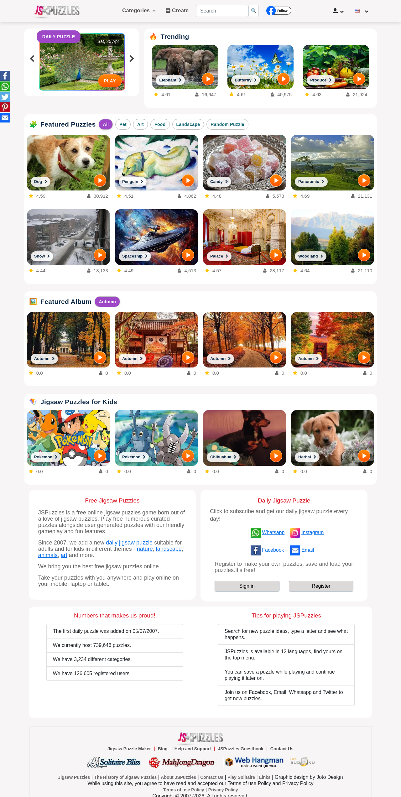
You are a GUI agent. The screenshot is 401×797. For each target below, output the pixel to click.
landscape (169, 549)
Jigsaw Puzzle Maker (129, 748)
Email (307, 550)
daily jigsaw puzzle (129, 542)
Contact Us (282, 748)
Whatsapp (273, 532)
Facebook (273, 550)
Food (159, 124)
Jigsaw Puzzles (74, 777)
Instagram (312, 532)
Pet (123, 124)
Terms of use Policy (183, 789)
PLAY (110, 80)
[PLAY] (208, 79)
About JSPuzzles (178, 777)
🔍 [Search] (254, 10)
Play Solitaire (241, 777)
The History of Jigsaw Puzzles (125, 777)
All (106, 124)
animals (48, 555)
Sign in (247, 586)
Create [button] (177, 11)
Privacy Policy (223, 789)
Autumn (107, 301)
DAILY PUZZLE (58, 36)
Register (321, 586)
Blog (163, 748)
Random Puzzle (227, 124)
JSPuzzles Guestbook (240, 748)
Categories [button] (139, 10)
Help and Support (192, 748)
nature (145, 549)
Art (140, 124)
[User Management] (338, 11)
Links (265, 777)
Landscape (188, 124)
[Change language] (361, 11)
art (64, 555)
